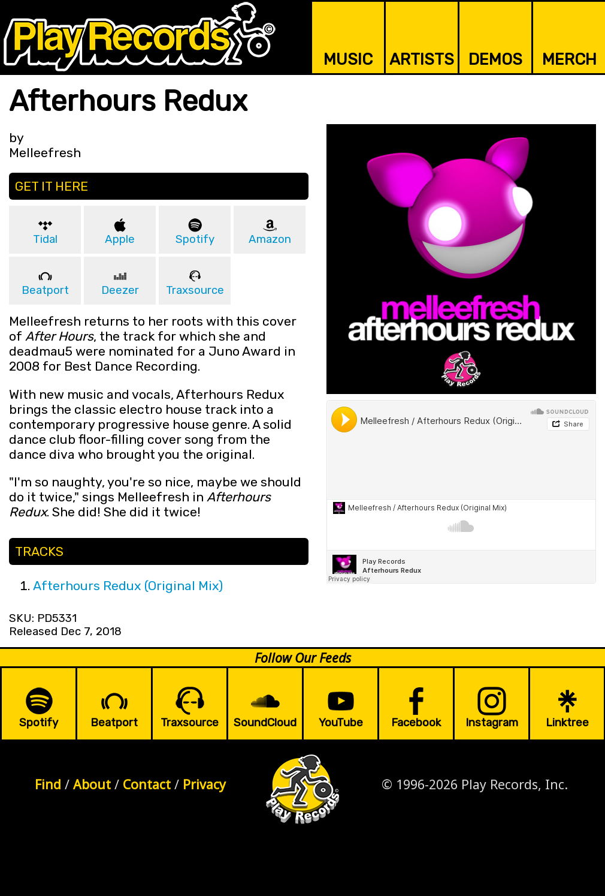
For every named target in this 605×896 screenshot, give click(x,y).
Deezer (120, 290)
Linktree (567, 722)
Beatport (45, 290)
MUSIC (348, 59)
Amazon (270, 239)
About (92, 784)
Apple (120, 239)
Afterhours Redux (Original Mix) (128, 585)
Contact (147, 784)
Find (48, 784)
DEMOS (495, 59)
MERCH (569, 59)
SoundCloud (265, 722)
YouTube (341, 722)
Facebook (416, 722)
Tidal (45, 239)
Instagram (491, 722)
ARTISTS (421, 59)
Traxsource (195, 290)
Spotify (195, 239)
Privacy (204, 784)
